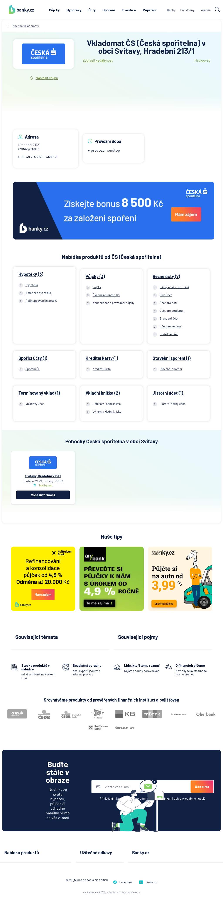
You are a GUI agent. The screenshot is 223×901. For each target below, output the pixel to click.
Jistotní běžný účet (172, 403)
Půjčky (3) (95, 276)
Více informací (43, 495)
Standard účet (169, 318)
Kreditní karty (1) (102, 358)
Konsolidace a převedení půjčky (113, 303)
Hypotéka (31, 285)
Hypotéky (74, 10)
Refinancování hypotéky (41, 300)
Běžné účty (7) (166, 276)
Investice (129, 10)
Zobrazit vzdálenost (98, 60)
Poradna (205, 10)
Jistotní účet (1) (168, 393)
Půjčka (97, 287)
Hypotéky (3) (31, 274)
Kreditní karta (102, 369)
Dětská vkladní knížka (107, 403)
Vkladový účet (34, 403)
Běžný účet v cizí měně (174, 287)
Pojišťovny (187, 10)
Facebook (122, 882)
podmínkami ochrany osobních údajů (181, 798)
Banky (171, 10)
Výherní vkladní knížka (107, 411)
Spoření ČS (32, 369)
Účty (92, 10)
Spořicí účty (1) (33, 358)
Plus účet (166, 295)
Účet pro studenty (171, 310)
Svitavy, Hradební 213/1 (43, 476)
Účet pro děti (168, 303)
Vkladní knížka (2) (103, 393)
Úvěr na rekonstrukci (106, 295)
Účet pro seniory (170, 326)
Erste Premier (169, 334)
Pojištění (150, 10)
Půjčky (54, 10)
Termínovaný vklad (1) (39, 393)
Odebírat (202, 786)
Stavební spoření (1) (172, 358)
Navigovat (202, 60)
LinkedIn (148, 882)
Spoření (109, 10)
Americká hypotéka (38, 293)
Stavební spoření (171, 369)
